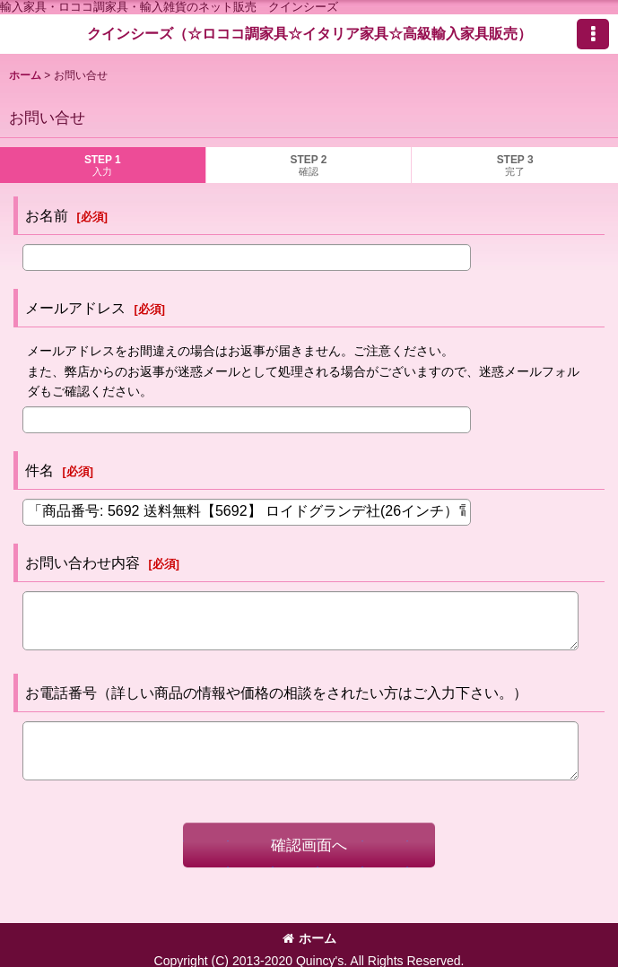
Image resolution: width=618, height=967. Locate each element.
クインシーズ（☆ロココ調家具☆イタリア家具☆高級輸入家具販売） (309, 33)
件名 (39, 470)
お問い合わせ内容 (82, 562)
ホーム (309, 938)
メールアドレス (75, 308)
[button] (593, 34)
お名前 (46, 215)
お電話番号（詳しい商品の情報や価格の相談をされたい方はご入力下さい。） (276, 692)
